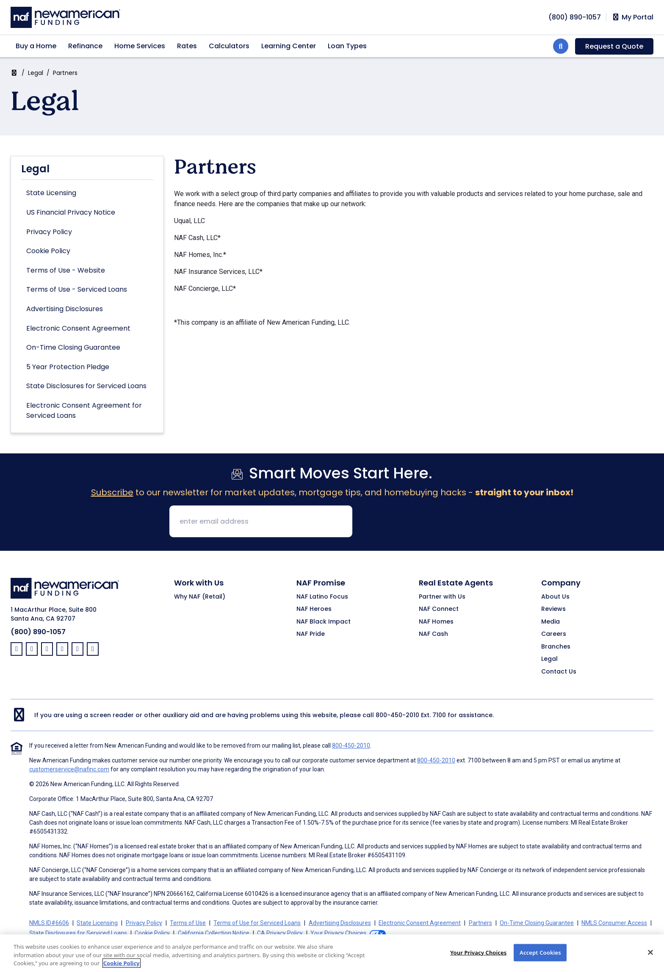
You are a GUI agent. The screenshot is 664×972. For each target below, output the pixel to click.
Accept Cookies (540, 960)
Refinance (85, 46)
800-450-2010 (397, 715)
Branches (555, 647)
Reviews (553, 609)
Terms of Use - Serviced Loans (76, 289)
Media (550, 622)
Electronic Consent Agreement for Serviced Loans (84, 410)
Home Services (139, 46)
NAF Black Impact (323, 622)
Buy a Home (36, 46)
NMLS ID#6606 (49, 923)
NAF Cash (433, 634)
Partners (480, 923)
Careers (553, 634)
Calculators (229, 46)
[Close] (650, 960)
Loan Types (347, 46)
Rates (187, 46)
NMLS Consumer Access (614, 923)
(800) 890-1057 (38, 632)
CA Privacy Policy (280, 933)
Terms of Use (188, 923)
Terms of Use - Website (65, 270)
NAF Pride (310, 634)
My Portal (632, 17)
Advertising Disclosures (64, 309)
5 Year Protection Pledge (67, 367)
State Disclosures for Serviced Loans (86, 386)
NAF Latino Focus (322, 597)
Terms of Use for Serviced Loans (257, 923)
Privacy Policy (49, 232)
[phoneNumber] (574, 17)
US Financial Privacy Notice (70, 212)
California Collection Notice (213, 933)
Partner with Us (442, 597)
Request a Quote (614, 46)
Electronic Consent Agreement (78, 328)
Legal (35, 73)
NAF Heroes (314, 609)
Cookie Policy (48, 251)
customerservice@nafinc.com (69, 769)
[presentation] (423, 521)
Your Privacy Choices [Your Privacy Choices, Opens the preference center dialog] (478, 960)
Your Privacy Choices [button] (338, 933)
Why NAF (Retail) (199, 597)
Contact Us (558, 672)
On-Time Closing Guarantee (73, 347)
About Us (555, 597)
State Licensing (51, 193)
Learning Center (288, 46)
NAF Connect (439, 609)
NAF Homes (436, 622)
